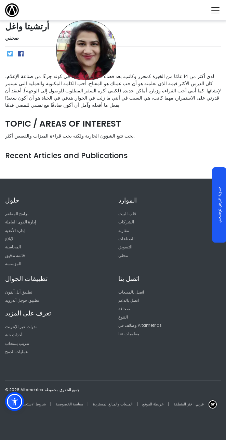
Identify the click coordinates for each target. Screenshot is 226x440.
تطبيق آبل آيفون (18, 292)
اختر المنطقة (184, 404)
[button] (14, 401)
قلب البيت (127, 214)
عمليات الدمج (16, 351)
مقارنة (123, 230)
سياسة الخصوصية (69, 404)
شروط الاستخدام (32, 404)
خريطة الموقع (153, 404)
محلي (123, 255)
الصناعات (126, 239)
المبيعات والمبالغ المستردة (113, 404)
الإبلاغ (9, 239)
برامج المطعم (16, 214)
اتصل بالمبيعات (131, 292)
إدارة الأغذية (15, 230)
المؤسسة (13, 264)
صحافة (124, 309)
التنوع (123, 317)
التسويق (125, 247)
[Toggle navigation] (218, 10)
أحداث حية (13, 335)
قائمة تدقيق (15, 255)
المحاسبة (13, 247)
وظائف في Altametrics (140, 325)
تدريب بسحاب (17, 343)
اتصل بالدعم (128, 300)
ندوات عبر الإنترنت (21, 326)
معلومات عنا (128, 334)
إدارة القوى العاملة (20, 222)
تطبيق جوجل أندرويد (22, 300)
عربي (200, 404)
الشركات (126, 222)
